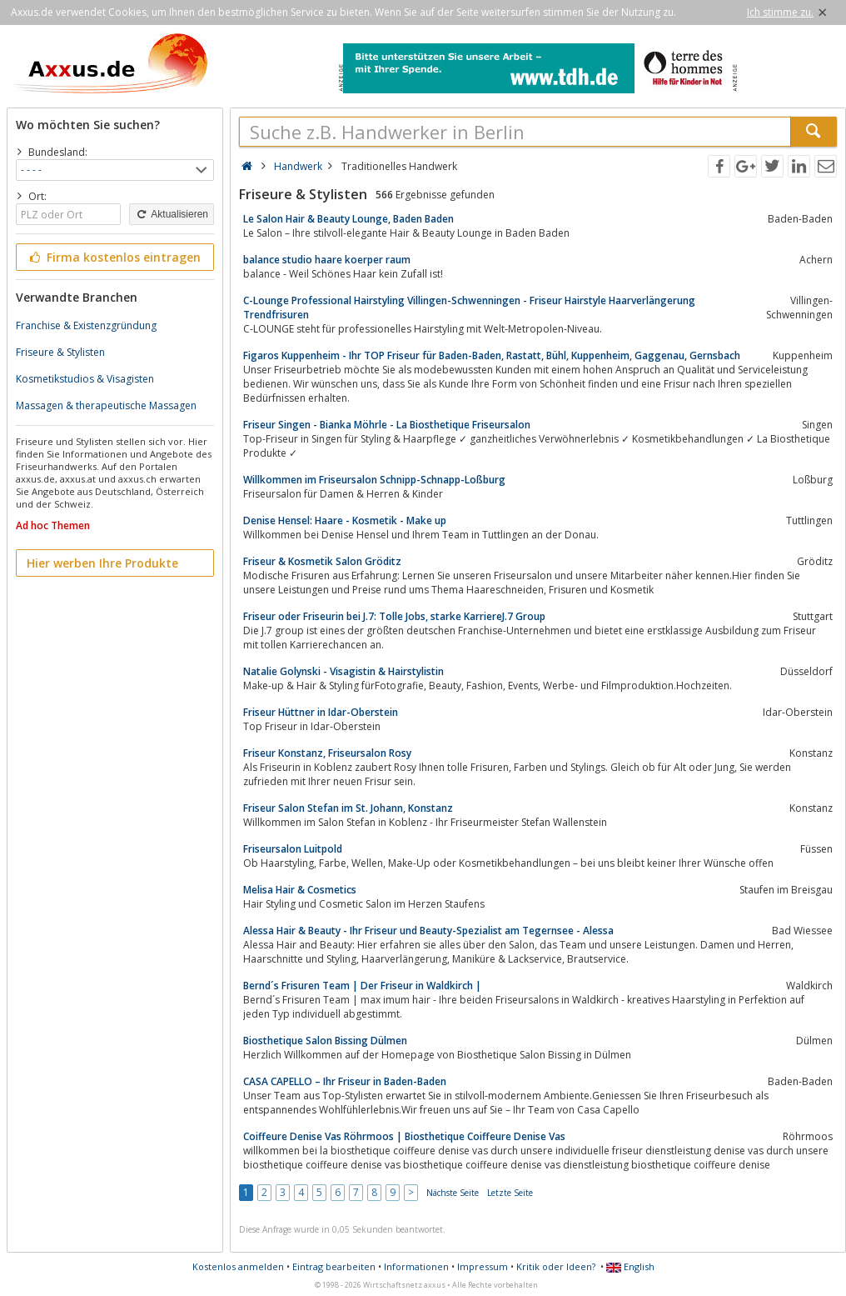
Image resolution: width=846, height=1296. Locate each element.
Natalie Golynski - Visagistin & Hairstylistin (343, 671)
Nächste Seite (452, 1192)
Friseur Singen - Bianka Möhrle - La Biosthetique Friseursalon (386, 425)
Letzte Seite (510, 1192)
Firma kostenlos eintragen (114, 257)
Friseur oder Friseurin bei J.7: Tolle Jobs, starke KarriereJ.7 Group (394, 616)
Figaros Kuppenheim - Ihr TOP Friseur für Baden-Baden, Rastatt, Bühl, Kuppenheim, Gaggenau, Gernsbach (491, 355)
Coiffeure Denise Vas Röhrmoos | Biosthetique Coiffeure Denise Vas (404, 1136)
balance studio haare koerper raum (327, 260)
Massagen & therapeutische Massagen (106, 405)
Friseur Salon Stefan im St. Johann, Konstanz (348, 808)
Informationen (416, 1266)
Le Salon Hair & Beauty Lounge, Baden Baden (348, 219)
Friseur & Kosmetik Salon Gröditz (322, 561)
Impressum (482, 1266)
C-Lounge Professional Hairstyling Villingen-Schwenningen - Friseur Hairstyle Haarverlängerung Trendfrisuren (469, 307)
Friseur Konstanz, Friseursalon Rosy (327, 753)
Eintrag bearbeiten (334, 1266)
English (630, 1266)
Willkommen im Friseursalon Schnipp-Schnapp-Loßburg (374, 480)
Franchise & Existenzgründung (86, 325)
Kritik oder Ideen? (555, 1266)
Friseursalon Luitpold (292, 849)
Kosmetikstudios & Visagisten (85, 379)
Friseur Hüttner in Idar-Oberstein (320, 712)
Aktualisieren (171, 214)
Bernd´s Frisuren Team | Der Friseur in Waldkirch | (362, 985)
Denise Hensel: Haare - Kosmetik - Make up (344, 520)
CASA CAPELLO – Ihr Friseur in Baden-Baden (344, 1081)
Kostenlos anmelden (238, 1266)
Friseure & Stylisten (60, 352)
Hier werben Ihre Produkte (102, 563)
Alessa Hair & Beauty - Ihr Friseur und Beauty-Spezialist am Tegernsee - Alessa (428, 930)
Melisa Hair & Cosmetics (299, 890)
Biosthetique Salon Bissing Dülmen (325, 1040)
